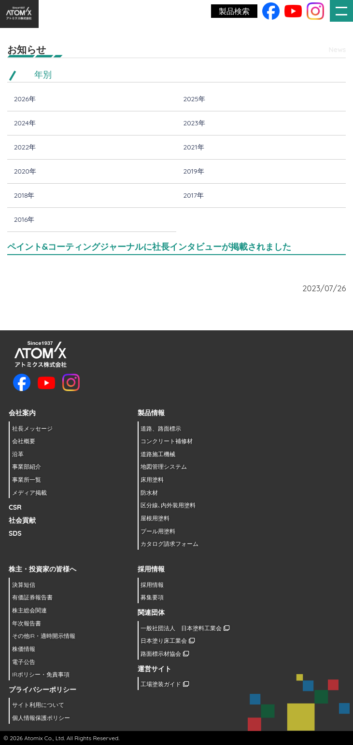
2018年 (24, 195)
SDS (15, 533)
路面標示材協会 (164, 653)
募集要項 (152, 597)
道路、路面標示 (161, 428)
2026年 (25, 99)
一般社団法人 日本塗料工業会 (185, 628)
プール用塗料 (158, 531)
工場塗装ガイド (164, 684)
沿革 (18, 454)
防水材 (149, 492)
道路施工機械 (158, 454)
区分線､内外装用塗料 (168, 505)
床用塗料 (152, 479)
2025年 (194, 99)
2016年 (24, 219)
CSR (15, 507)
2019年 (194, 171)
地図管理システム (164, 466)
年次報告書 (26, 623)
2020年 (25, 171)
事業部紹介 (26, 466)
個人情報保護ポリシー (41, 717)
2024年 (25, 123)
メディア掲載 (29, 492)
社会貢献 (22, 520)
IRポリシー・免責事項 (41, 674)
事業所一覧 (26, 479)
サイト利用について (38, 704)
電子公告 (23, 661)
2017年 (194, 195)
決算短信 (23, 584)
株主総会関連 (29, 610)
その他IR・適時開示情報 (43, 635)
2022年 (25, 147)
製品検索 (234, 11)
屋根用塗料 (155, 518)
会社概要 (23, 441)
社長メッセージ (32, 428)
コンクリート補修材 (167, 441)
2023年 (194, 123)
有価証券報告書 (32, 597)
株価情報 (23, 648)
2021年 (194, 147)
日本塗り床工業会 (167, 640)
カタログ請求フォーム (169, 543)
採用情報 (152, 584)
